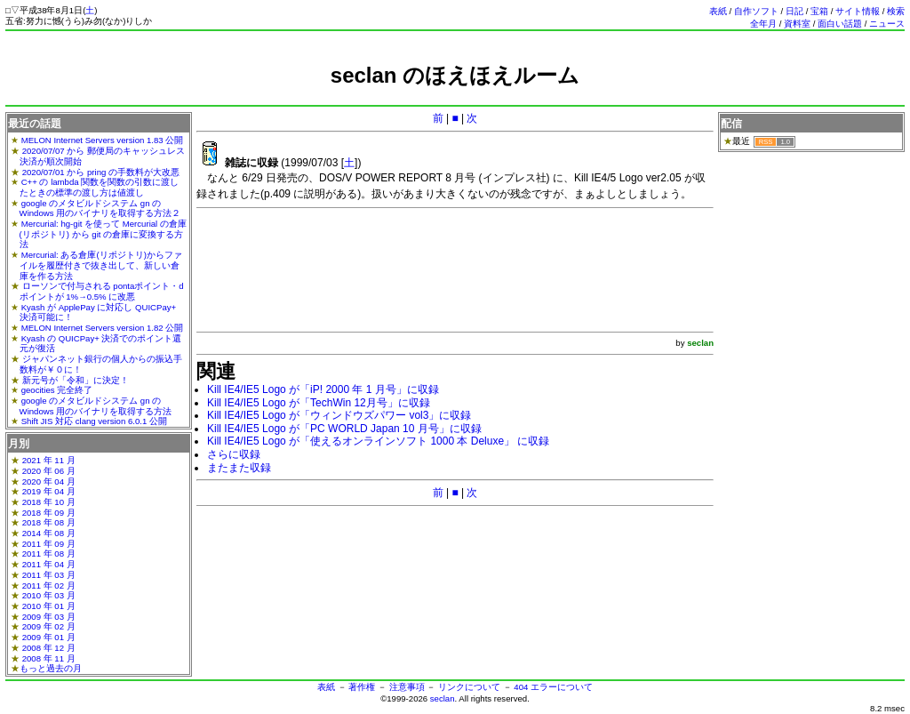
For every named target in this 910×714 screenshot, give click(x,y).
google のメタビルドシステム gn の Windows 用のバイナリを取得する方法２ (100, 208)
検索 (896, 11)
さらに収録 (233, 454)
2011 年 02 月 (49, 585)
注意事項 (407, 687)
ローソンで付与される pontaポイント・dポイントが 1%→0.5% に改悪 (102, 291)
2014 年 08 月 (49, 533)
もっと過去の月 (51, 668)
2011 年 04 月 (49, 564)
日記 (794, 11)
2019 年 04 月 (49, 491)
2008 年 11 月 (49, 658)
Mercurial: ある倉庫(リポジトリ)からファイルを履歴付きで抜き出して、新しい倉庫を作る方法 (101, 265)
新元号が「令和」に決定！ (75, 380)
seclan (442, 698)
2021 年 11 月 (49, 460)
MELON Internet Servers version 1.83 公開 (102, 140)
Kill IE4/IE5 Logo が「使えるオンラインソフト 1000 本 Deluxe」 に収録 (378, 441)
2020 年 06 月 (49, 471)
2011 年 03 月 (49, 575)
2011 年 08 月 (49, 553)
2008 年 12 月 (49, 648)
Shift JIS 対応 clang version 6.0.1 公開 (94, 421)
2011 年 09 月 (49, 544)
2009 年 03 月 (49, 617)
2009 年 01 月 (49, 637)
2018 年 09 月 (49, 512)
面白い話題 (840, 23)
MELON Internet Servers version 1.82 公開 (102, 328)
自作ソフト (756, 11)
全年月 (763, 23)
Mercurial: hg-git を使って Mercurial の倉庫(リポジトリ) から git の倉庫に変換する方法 (103, 234)
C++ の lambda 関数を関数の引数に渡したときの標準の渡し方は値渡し (100, 187)
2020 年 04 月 (49, 481)
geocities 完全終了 (57, 390)
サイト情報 (857, 11)
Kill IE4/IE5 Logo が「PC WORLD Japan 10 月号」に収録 (344, 428)
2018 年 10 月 (49, 502)
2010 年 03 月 (49, 595)
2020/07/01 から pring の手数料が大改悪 (101, 172)
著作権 (361, 687)
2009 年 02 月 (49, 626)
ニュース (887, 23)
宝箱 (819, 11)
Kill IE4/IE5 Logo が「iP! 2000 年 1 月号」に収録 (323, 389)
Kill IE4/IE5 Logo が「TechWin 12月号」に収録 (318, 403)
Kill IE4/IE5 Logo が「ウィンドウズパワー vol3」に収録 (339, 415)
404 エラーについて (553, 687)
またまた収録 (239, 467)
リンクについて (469, 687)
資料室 (797, 23)
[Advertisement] (455, 95)
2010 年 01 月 (49, 606)
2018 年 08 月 (49, 522)
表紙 (718, 11)
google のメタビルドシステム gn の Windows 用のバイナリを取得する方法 (96, 406)
